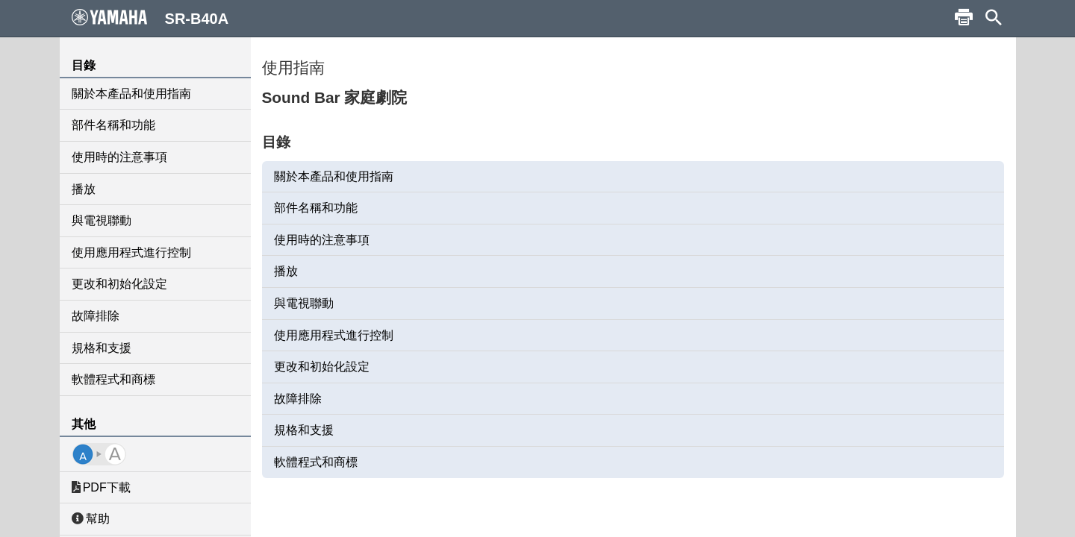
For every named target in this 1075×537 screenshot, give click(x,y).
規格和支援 (101, 348)
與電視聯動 (101, 220)
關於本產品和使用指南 (131, 93)
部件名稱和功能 (113, 125)
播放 (84, 189)
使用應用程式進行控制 (131, 252)
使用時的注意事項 (119, 157)
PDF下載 (101, 487)
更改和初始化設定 (119, 283)
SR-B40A (150, 18)
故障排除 (95, 316)
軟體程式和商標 (113, 379)
